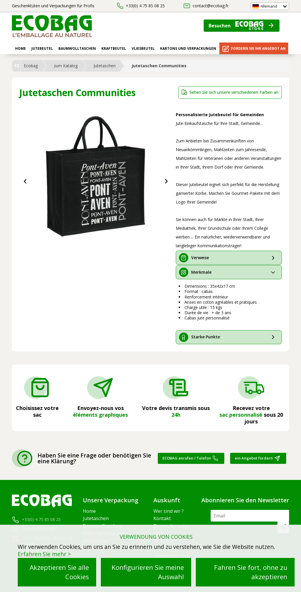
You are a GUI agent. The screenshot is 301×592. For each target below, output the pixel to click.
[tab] (229, 258)
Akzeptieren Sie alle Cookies (59, 572)
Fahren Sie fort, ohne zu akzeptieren (250, 572)
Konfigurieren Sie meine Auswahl (148, 572)
